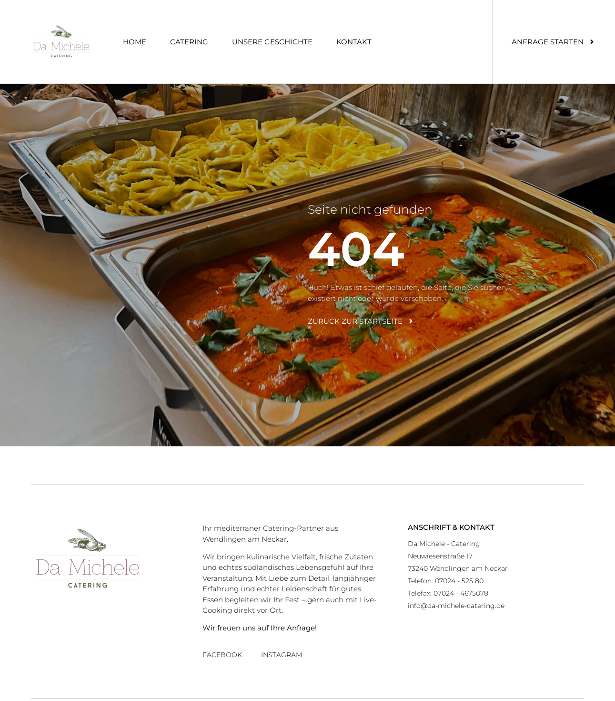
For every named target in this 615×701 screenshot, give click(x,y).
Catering (189, 41)
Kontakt (354, 41)
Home (134, 41)
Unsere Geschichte (272, 41)
